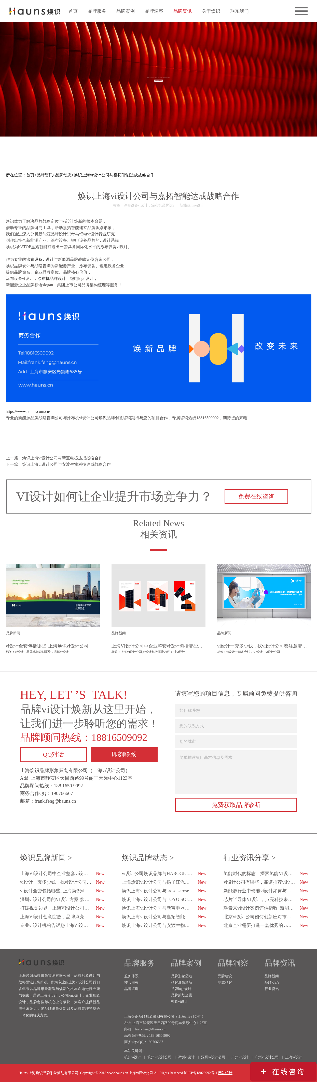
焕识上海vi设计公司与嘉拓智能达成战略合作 (114, 175)
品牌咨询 (131, 989)
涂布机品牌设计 (51, 278)
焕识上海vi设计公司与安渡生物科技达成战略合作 (164, 925)
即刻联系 (124, 754)
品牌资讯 (182, 11)
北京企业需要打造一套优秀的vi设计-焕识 (266, 925)
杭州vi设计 (132, 1057)
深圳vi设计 (186, 1057)
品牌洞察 (154, 11)
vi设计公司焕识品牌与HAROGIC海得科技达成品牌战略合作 (164, 873)
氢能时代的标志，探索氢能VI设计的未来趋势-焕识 (266, 873)
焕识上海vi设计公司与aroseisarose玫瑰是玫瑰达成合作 (164, 890)
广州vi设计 (240, 1057)
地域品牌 (225, 982)
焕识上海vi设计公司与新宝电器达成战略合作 (164, 908)
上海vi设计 (293, 1057)
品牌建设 (225, 976)
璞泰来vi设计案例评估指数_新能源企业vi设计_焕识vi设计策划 (266, 908)
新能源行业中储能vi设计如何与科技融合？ (266, 890)
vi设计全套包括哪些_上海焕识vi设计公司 (62, 890)
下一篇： (58, 464)
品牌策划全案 (181, 995)
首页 (73, 11)
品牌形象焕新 (181, 982)
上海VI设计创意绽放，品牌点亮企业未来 (62, 916)
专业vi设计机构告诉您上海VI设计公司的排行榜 (62, 925)
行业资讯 (272, 989)
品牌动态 (63, 175)
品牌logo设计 (181, 989)
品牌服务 (97, 11)
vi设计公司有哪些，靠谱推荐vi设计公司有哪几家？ (266, 882)
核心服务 (131, 982)
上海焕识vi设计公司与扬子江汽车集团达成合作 (164, 882)
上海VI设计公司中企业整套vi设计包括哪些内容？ (62, 873)
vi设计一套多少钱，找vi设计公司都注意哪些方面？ (62, 882)
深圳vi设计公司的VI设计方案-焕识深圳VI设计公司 (62, 899)
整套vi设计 (179, 1001)
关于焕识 (211, 11)
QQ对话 (53, 754)
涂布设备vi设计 (40, 259)
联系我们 (239, 11)
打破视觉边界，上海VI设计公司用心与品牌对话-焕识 (62, 908)
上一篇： (54, 458)
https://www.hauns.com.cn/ (28, 411)
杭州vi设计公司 (159, 1057)
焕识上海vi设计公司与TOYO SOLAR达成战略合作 (164, 899)
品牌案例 (125, 11)
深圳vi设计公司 (213, 1057)
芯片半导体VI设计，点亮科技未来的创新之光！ (266, 899)
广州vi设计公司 (267, 1057)
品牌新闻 (272, 976)
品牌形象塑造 (181, 976)
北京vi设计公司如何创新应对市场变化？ (266, 916)
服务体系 (131, 976)
